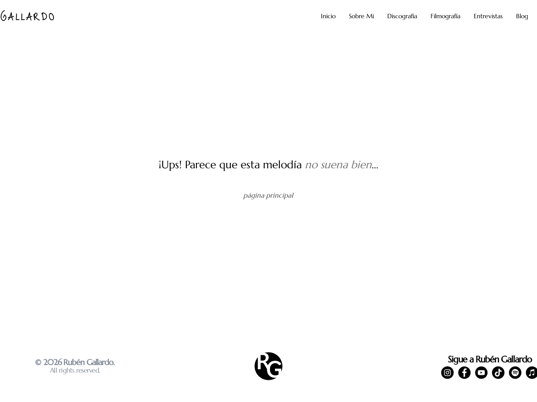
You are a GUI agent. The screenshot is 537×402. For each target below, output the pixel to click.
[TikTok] (498, 372)
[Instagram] (447, 372)
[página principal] (268, 195)
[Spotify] (515, 372)
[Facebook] (464, 372)
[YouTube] (481, 372)
